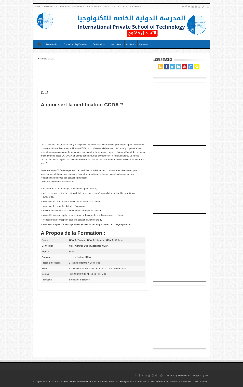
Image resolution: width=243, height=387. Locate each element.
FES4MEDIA (184, 375)
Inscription (108, 6)
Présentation (49, 6)
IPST (207, 375)
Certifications (93, 6)
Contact (121, 6)
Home (37, 6)
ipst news (134, 6)
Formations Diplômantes (71, 6)
